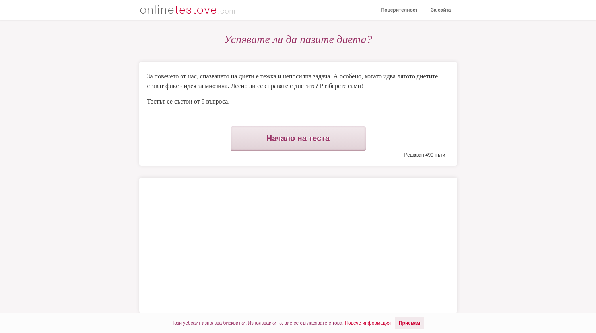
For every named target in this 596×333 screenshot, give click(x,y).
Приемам (409, 323)
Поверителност (399, 10)
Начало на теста (298, 138)
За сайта (441, 10)
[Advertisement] (222, 245)
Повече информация (368, 323)
